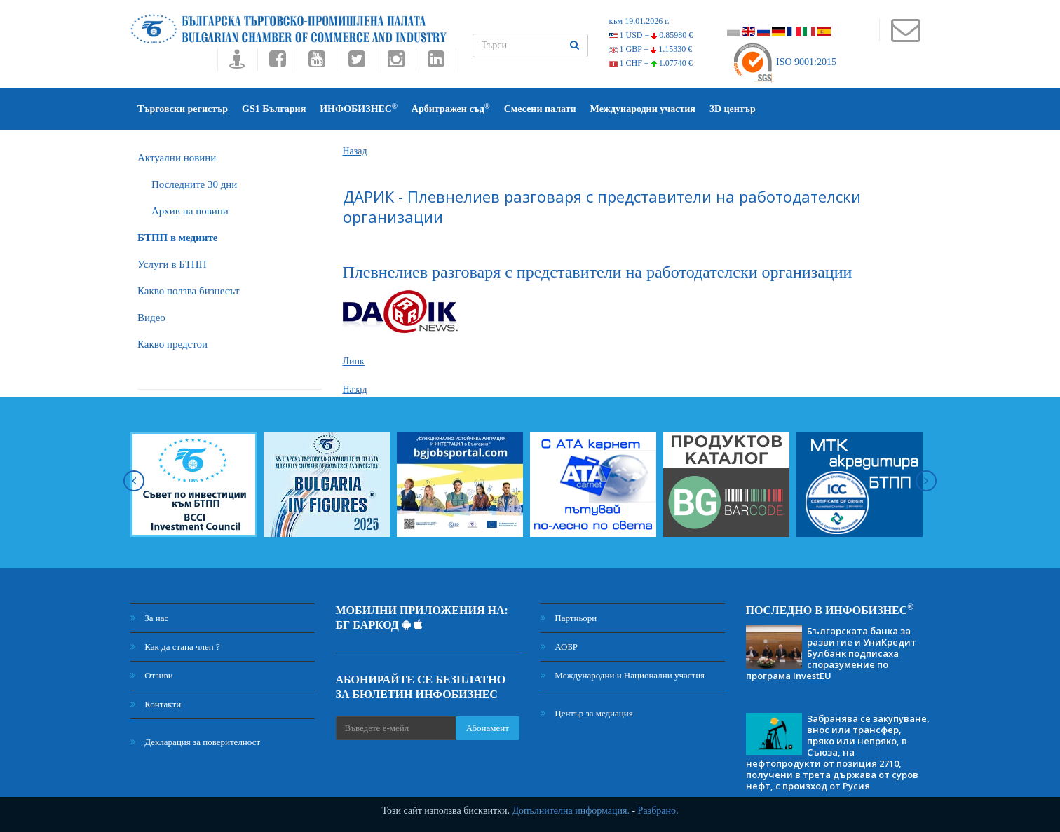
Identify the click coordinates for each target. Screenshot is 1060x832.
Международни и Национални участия (623, 675)
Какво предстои (172, 344)
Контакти (155, 704)
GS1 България (274, 109)
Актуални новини (176, 157)
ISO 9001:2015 (784, 62)
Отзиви (151, 675)
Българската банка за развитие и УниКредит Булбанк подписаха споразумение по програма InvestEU (831, 653)
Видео (151, 317)
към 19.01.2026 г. (639, 21)
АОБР (559, 646)
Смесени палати (540, 109)
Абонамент (487, 728)
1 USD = (651, 35)
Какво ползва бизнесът (188, 290)
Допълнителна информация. (571, 810)
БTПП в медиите (177, 237)
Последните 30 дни (194, 184)
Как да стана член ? (175, 646)
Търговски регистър (182, 109)
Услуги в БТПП (171, 264)
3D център (732, 109)
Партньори (569, 618)
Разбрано (657, 810)
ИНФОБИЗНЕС (359, 108)
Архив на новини (190, 211)
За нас (149, 618)
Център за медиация (587, 713)
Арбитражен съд (451, 108)
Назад (355, 151)
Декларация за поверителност (195, 742)
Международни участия (642, 109)
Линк (354, 361)
